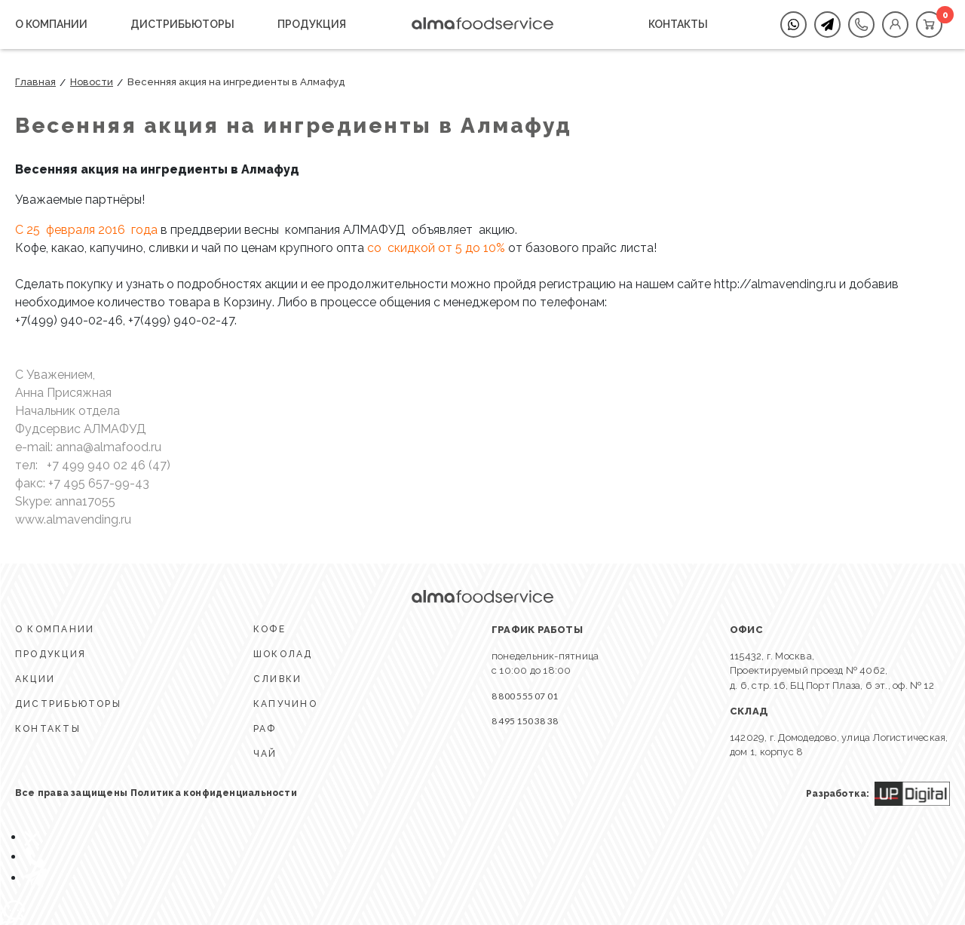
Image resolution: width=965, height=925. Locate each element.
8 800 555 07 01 (525, 696)
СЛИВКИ (277, 679)
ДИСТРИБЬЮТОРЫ (182, 24)
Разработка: (878, 793)
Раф (265, 729)
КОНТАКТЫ (678, 24)
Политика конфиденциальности (213, 793)
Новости (91, 82)
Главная (35, 82)
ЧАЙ (265, 753)
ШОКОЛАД (283, 654)
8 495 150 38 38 (525, 721)
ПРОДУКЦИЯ (311, 24)
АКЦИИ (35, 679)
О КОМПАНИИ (51, 24)
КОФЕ (269, 629)
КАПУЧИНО (285, 704)
